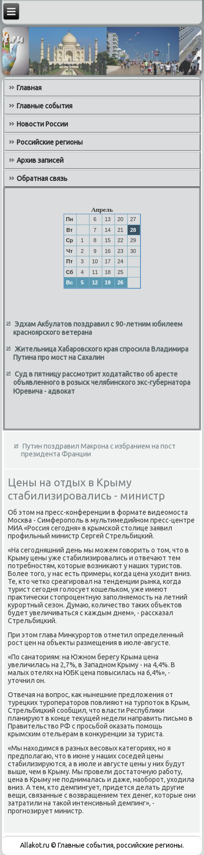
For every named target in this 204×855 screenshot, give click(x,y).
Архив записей (40, 160)
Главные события (44, 106)
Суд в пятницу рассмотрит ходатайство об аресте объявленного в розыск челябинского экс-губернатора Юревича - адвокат (101, 382)
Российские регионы (50, 142)
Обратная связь (42, 178)
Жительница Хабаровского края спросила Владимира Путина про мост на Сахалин (100, 353)
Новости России (42, 124)
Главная (29, 88)
